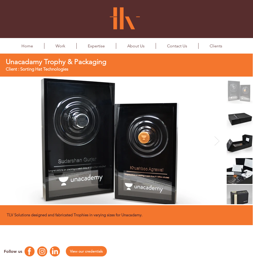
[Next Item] (217, 141)
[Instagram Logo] (42, 251)
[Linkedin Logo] (55, 251)
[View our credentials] (86, 251)
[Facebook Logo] (30, 251)
